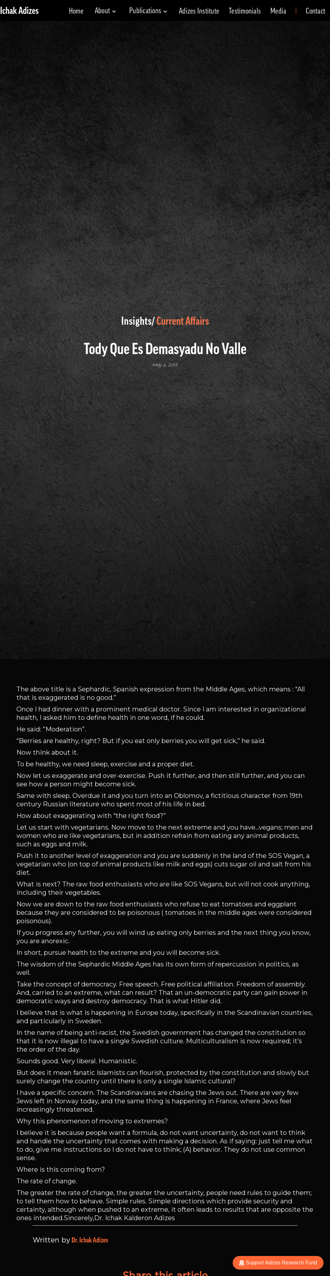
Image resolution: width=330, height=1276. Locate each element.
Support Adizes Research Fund (278, 1262)
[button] (106, 10)
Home (76, 11)
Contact (315, 11)
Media (278, 11)
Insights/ (138, 321)
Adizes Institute (199, 11)
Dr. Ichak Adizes (90, 1240)
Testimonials (245, 11)
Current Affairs (183, 321)
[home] (19, 10)
